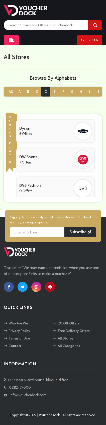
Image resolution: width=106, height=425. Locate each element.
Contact (12, 346)
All (11, 91)
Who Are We (16, 323)
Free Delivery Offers (71, 330)
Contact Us (89, 40)
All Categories (66, 346)
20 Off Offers (66, 323)
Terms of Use (17, 338)
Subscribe (80, 232)
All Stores (63, 338)
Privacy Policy (17, 330)
